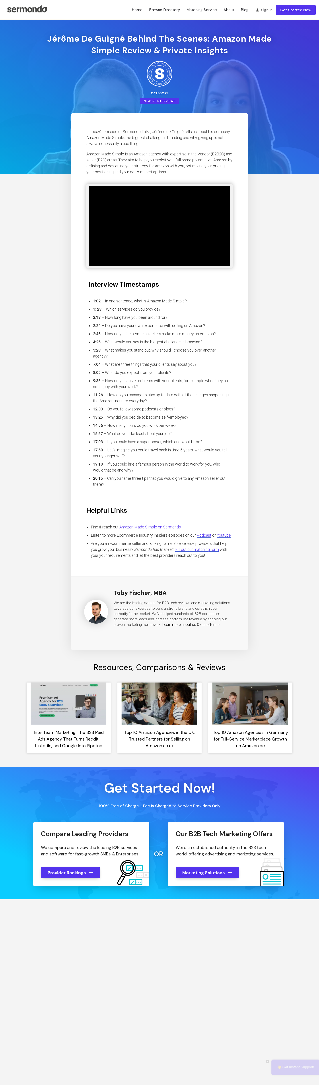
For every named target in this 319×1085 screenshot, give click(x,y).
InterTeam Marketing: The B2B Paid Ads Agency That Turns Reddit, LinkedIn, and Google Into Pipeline (69, 738)
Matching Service (202, 9)
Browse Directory (164, 9)
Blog (245, 9)
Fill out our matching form (197, 549)
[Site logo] (26, 10)
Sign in (266, 10)
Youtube (224, 535)
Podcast (204, 535)
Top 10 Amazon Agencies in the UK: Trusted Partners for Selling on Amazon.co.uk (159, 738)
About (229, 9)
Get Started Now (295, 10)
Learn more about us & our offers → (191, 624)
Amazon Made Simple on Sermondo (150, 527)
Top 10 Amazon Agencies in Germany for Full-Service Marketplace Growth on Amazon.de (250, 738)
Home (137, 9)
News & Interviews (159, 101)
